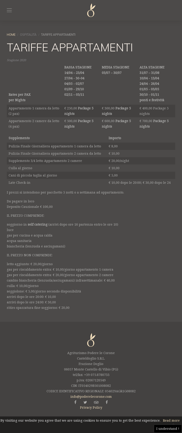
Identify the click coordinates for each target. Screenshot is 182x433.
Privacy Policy (91, 407)
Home (11, 34)
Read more (171, 420)
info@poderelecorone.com (91, 396)
